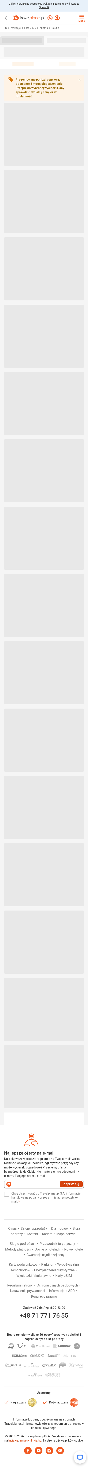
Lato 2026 (30, 28)
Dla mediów (60, 1229)
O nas (13, 1229)
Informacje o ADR (62, 1291)
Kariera (47, 1234)
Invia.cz (13, 1440)
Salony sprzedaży (34, 1229)
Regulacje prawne (44, 1296)
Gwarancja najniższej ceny (46, 1255)
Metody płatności (18, 1249)
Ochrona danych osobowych (58, 1285)
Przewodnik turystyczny (57, 1244)
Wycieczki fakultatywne (34, 1276)
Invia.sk (24, 1440)
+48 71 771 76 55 (44, 1315)
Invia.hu (36, 1440)
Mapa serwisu (66, 1234)
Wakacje (16, 28)
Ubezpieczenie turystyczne (55, 1270)
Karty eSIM (63, 1276)
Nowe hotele (73, 1249)
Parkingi (47, 1265)
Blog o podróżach (23, 1244)
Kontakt (33, 1234)
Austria (44, 28)
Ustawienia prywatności (28, 1291)
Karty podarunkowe (23, 1265)
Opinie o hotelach (48, 1249)
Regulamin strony (20, 1285)
